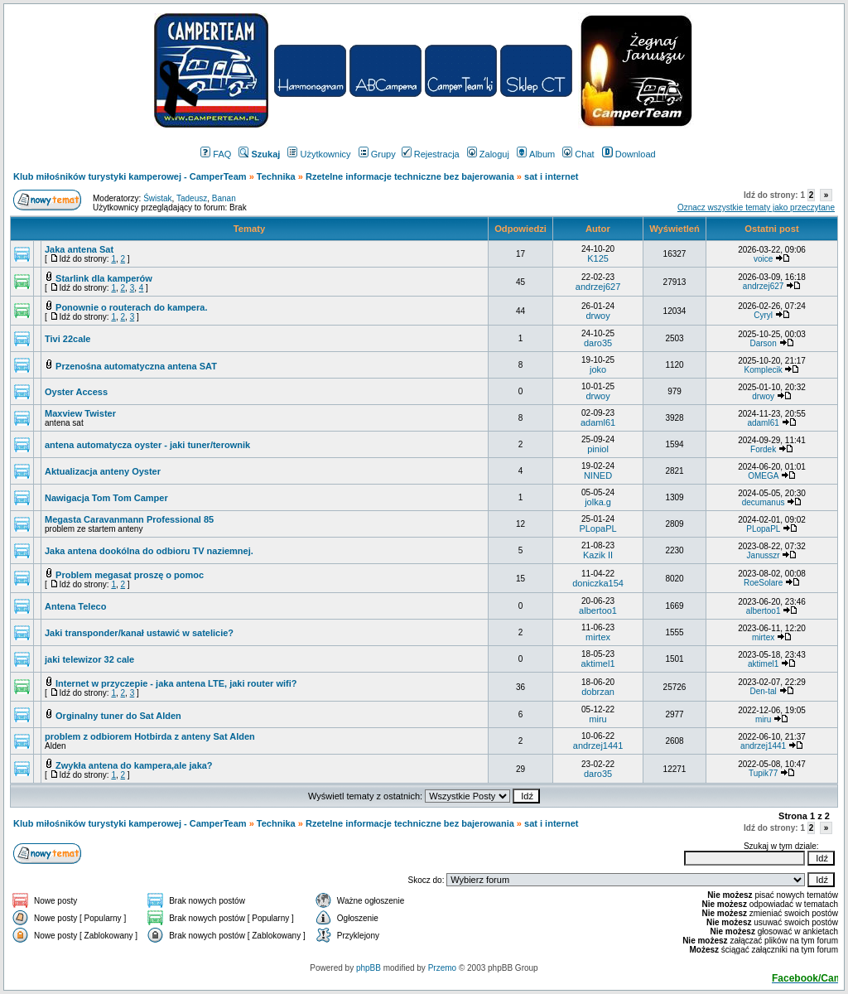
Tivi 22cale (67, 339)
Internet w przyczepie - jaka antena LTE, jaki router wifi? (175, 683)
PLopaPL (597, 528)
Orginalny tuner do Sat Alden (118, 716)
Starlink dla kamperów (103, 278)
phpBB (368, 967)
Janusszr (763, 555)
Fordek (763, 449)
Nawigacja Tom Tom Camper (106, 498)
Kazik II (598, 555)
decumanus (763, 502)
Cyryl (763, 315)
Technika (276, 176)
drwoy (597, 316)
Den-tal (762, 691)
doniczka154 (598, 583)
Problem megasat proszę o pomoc (129, 575)
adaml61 (598, 422)
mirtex (597, 637)
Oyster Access (76, 392)
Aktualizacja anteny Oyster (103, 471)
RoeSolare (763, 582)
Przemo (442, 967)
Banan (224, 198)
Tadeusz (191, 198)
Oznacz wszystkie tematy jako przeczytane (756, 207)
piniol (598, 449)
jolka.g (598, 502)
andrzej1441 (598, 745)
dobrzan (597, 692)
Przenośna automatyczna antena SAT (136, 366)
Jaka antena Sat (79, 249)
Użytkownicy (318, 154)
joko (598, 369)
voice (763, 258)
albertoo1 (598, 610)
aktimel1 (598, 663)
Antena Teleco (75, 606)
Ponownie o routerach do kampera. (131, 307)
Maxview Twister (80, 413)
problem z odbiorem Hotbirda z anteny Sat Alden (150, 736)
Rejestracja (431, 154)
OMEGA (763, 475)
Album (536, 154)
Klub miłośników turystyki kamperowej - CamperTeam (130, 176)
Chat (578, 154)
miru (597, 719)
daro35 (598, 343)
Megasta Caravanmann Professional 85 (129, 519)
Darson (762, 343)
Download (629, 154)
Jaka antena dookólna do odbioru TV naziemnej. (149, 551)
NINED (598, 475)
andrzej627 (598, 287)
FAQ (215, 154)
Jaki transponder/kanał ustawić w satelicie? (139, 633)
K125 (598, 258)
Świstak (157, 198)
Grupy (377, 154)
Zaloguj (488, 154)
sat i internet (551, 176)
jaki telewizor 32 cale (89, 659)
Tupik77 (763, 773)
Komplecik (763, 369)
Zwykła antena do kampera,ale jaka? (134, 765)
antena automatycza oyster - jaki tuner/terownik (147, 445)
